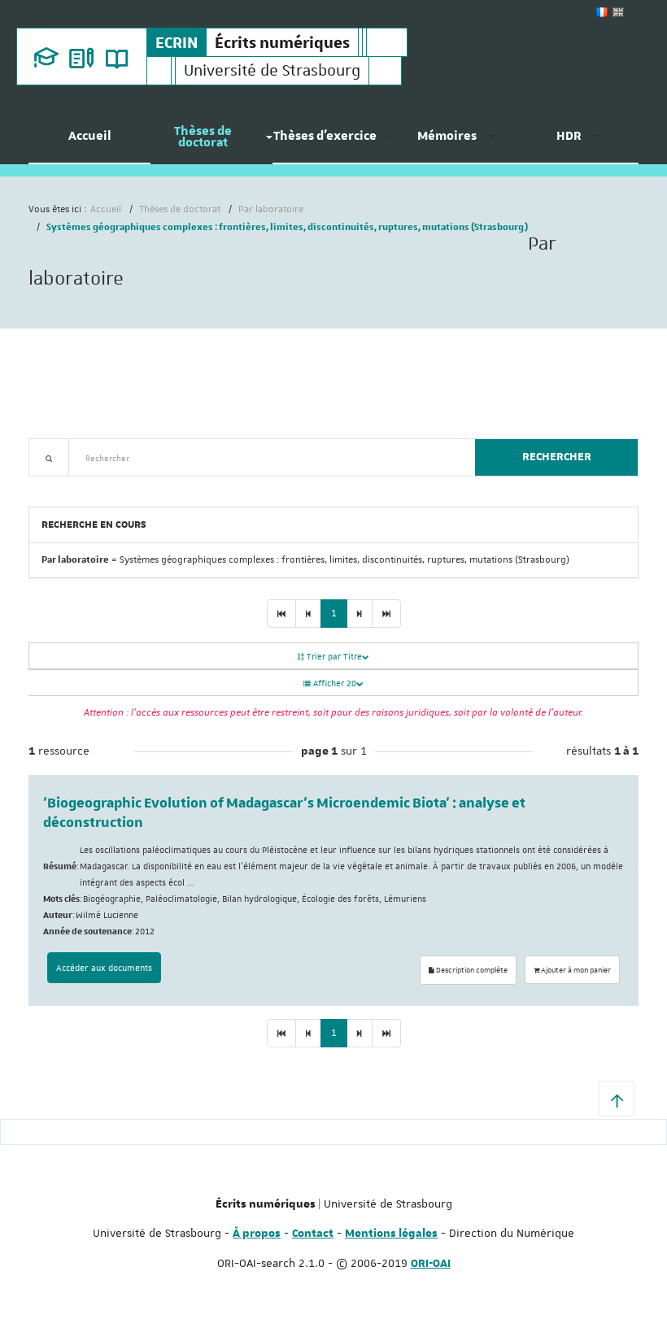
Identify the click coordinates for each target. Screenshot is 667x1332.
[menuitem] (89, 142)
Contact (313, 1233)
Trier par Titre (333, 656)
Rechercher (556, 457)
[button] (616, 1099)
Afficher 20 (333, 683)
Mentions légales (391, 1233)
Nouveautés (142, 486)
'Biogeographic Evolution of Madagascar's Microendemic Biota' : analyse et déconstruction (284, 813)
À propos (257, 1233)
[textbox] (265, 457)
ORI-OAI (431, 1263)
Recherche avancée (70, 486)
